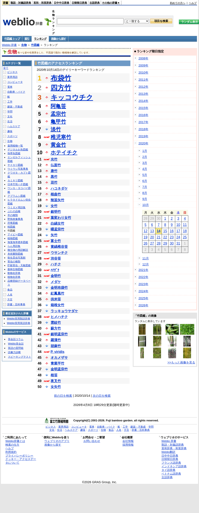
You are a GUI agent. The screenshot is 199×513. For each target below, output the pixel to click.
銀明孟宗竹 (59, 334)
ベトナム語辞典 (171, 473)
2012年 (143, 86)
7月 (144, 187)
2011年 (143, 79)
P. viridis (58, 352)
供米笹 (56, 299)
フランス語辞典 (171, 462)
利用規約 (11, 452)
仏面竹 (56, 165)
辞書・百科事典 (16, 304)
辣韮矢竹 (57, 200)
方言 (9, 299)
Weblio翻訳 (168, 452)
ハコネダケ (59, 188)
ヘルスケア (13, 126)
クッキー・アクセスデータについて (20, 460)
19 (146, 237)
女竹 (54, 206)
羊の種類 (13, 215)
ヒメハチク (59, 317)
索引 (26, 38)
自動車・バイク (16, 91)
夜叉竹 (56, 381)
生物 (24, 45)
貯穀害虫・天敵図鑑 (19, 265)
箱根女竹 (57, 305)
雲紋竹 (56, 322)
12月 (145, 264)
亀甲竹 (58, 121)
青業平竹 (57, 363)
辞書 (5, 3)
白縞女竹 (57, 223)
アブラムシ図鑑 (17, 195)
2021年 (143, 270)
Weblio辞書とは (15, 441)
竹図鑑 (35, 45)
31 (178, 243)
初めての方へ (177, 3)
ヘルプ (193, 3)
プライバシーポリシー (19, 455)
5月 (144, 175)
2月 (144, 157)
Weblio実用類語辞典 (18, 318)
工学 (9, 101)
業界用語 (12, 77)
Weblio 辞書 (9, 45)
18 (185, 231)
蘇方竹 (56, 328)
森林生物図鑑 (15, 269)
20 (152, 237)
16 (172, 231)
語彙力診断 (14, 352)
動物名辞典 (14, 273)
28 (159, 243)
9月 (144, 199)
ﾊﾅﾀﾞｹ (55, 270)
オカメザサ (59, 357)
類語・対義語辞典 (21, 3)
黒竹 (54, 177)
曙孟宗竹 (57, 229)
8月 (144, 193)
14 (159, 231)
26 (146, 243)
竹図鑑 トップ (12, 38)
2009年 (143, 65)
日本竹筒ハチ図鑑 (18, 184)
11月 (145, 258)
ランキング (40, 38)
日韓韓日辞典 (79, 3)
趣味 (9, 131)
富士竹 (56, 241)
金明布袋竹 (59, 287)
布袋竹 (61, 78)
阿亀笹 (58, 106)
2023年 (143, 284)
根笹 (54, 375)
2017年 (143, 122)
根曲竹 (56, 194)
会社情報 (128, 441)
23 (172, 237)
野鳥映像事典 (15, 219)
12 (146, 231)
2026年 (143, 305)
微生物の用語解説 (18, 249)
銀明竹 (56, 211)
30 (172, 243)
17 (178, 231)
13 (152, 231)
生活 (9, 121)
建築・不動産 (15, 106)
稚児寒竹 (61, 137)
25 (185, 237)
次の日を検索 (102, 395)
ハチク (56, 264)
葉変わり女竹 (61, 217)
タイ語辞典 (168, 470)
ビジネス (12, 72)
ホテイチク (64, 152)
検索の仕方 (12, 444)
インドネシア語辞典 (174, 466)
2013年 (143, 93)
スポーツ (12, 136)
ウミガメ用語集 (17, 207)
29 (165, 243)
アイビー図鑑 (15, 234)
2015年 (143, 108)
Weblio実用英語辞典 (18, 323)
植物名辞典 (14, 276)
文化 (9, 116)
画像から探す (58, 38)
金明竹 (56, 276)
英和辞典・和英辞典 (174, 448)
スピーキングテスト (19, 356)
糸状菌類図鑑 (15, 253)
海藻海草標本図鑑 (18, 242)
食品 (9, 289)
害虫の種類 (14, 261)
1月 (144, 151)
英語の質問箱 (15, 348)
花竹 (54, 182)
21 (159, 237)
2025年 (143, 298)
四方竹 (61, 88)
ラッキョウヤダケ (64, 311)
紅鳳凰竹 (57, 293)
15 (165, 231)
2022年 (143, 277)
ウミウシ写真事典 (18, 168)
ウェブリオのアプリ (56, 441)
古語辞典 (94, 3)
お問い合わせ (91, 441)
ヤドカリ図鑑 (15, 164)
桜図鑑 (11, 226)
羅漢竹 (56, 340)
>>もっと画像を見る (181, 362)
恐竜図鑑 (13, 222)
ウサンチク (59, 252)
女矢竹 (56, 387)
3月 (144, 163)
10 (178, 225)
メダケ (56, 282)
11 (185, 225)
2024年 (143, 291)
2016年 (143, 115)
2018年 (143, 129)
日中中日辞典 (61, 3)
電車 (9, 86)
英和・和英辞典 (42, 3)
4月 (144, 169)
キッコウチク (72, 97)
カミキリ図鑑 (15, 180)
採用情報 (128, 444)
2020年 (143, 143)
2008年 (143, 58)
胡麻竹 (56, 346)
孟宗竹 (58, 114)
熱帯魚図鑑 (14, 153)
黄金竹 (58, 145)
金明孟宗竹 (59, 369)
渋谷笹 (56, 258)
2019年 (143, 136)
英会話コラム (15, 339)
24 (178, 237)
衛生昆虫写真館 (17, 257)
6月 (144, 181)
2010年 (143, 72)
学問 (9, 111)
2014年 (143, 101)
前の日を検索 (63, 395)
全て (5, 68)
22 (165, 237)
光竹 (54, 159)
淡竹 (56, 129)
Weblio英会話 (15, 343)
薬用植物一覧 (15, 145)
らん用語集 (14, 246)
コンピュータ (15, 81)
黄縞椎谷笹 (59, 246)
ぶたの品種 (14, 211)
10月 (145, 205)
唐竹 (54, 171)
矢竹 (54, 235)
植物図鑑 (13, 238)
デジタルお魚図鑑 (18, 149)
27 (152, 243)
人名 (9, 294)
